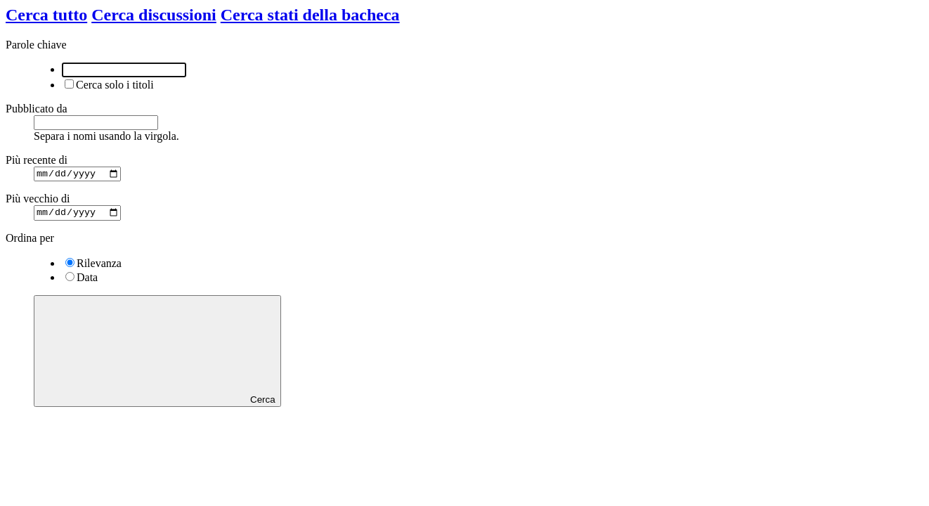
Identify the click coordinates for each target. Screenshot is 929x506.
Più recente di (36, 160)
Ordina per (30, 241)
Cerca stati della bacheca (310, 15)
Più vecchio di (38, 201)
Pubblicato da (36, 109)
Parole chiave (36, 45)
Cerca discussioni (153, 15)
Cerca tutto (46, 15)
